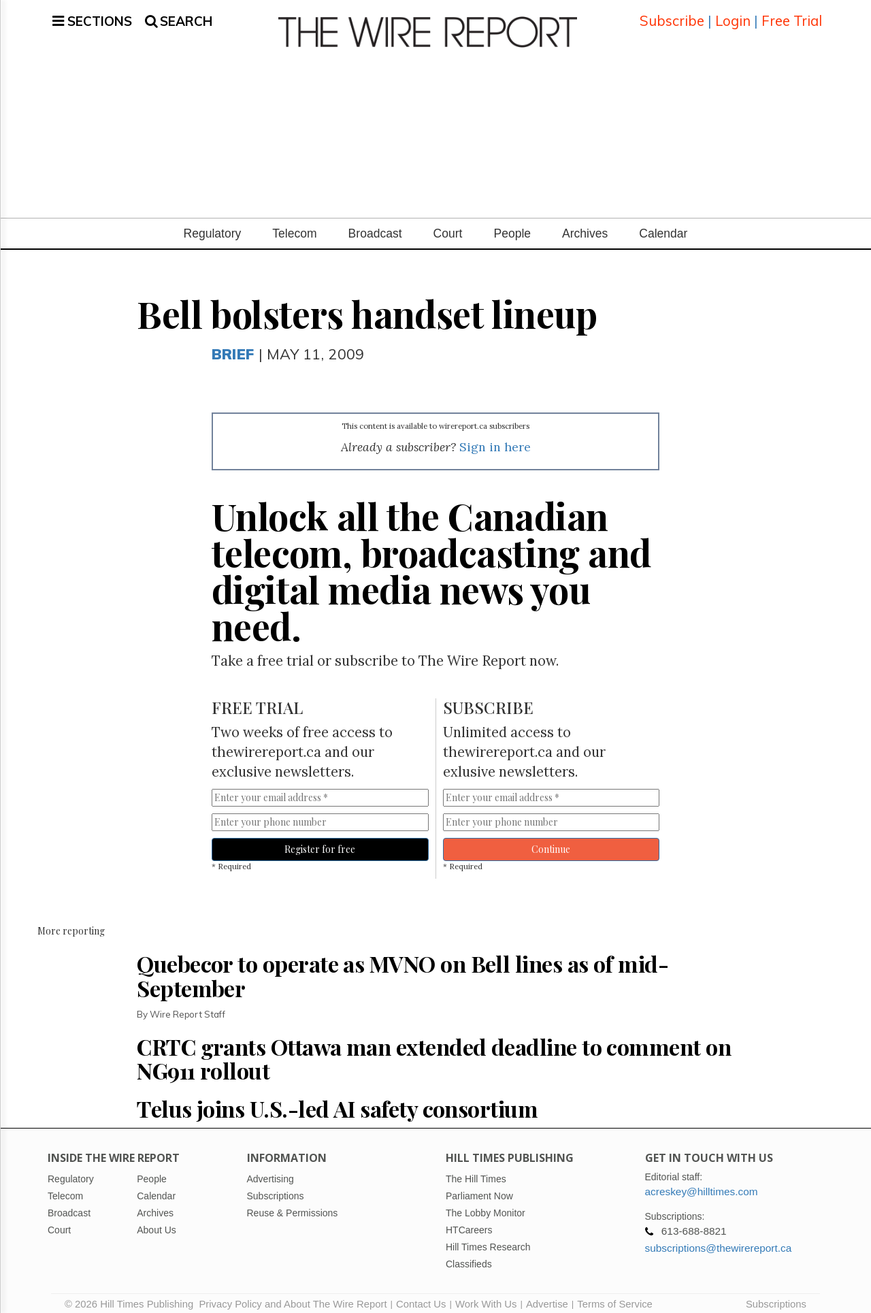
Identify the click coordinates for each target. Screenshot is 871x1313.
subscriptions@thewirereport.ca (718, 1240)
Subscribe (672, 16)
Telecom (294, 225)
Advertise (547, 1296)
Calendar (663, 225)
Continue (550, 840)
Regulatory (213, 225)
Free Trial (791, 16)
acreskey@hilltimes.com (701, 1183)
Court (448, 225)
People (512, 225)
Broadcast (375, 225)
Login (733, 16)
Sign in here (495, 439)
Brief (233, 345)
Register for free (319, 840)
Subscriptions (776, 1296)
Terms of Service (615, 1296)
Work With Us (485, 1296)
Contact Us (421, 1296)
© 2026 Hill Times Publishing (132, 1296)
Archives (585, 225)
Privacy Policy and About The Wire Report (293, 1296)
